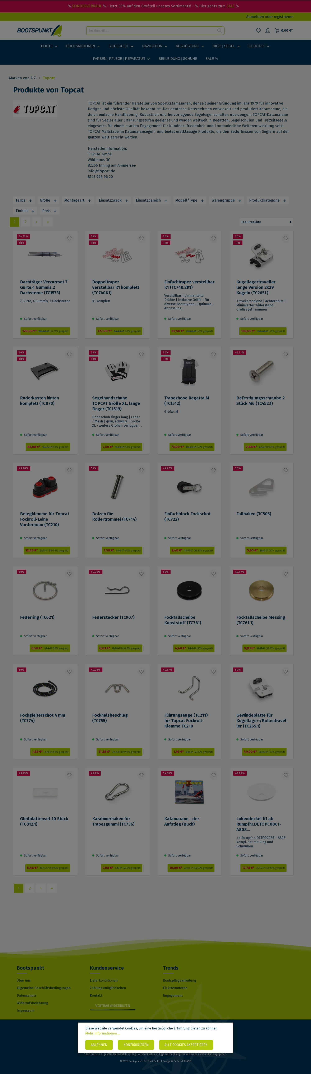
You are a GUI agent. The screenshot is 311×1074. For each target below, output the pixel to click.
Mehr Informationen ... (102, 1033)
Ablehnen (99, 1045)
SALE (231, 6)
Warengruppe (227, 200)
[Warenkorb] (283, 30)
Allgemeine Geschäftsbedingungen (44, 988)
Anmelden (255, 16)
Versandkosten (146, 1054)
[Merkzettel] (258, 30)
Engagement (173, 995)
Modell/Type (189, 200)
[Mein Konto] (268, 30)
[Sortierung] (266, 222)
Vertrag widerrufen (112, 1006)
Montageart (77, 200)
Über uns (24, 980)
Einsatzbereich (152, 200)
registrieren (283, 16)
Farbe (24, 200)
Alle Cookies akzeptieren (186, 1045)
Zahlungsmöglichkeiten (108, 988)
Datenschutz (26, 995)
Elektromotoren (175, 988)
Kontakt (96, 995)
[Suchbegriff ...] (150, 30)
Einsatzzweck (114, 200)
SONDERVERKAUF (87, 6)
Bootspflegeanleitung (179, 980)
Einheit (25, 210)
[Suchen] (220, 30)
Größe (48, 200)
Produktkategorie (268, 200)
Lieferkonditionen (104, 980)
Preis (49, 210)
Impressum (25, 1011)
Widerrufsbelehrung (32, 1003)
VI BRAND (186, 1061)
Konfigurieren (136, 1045)
